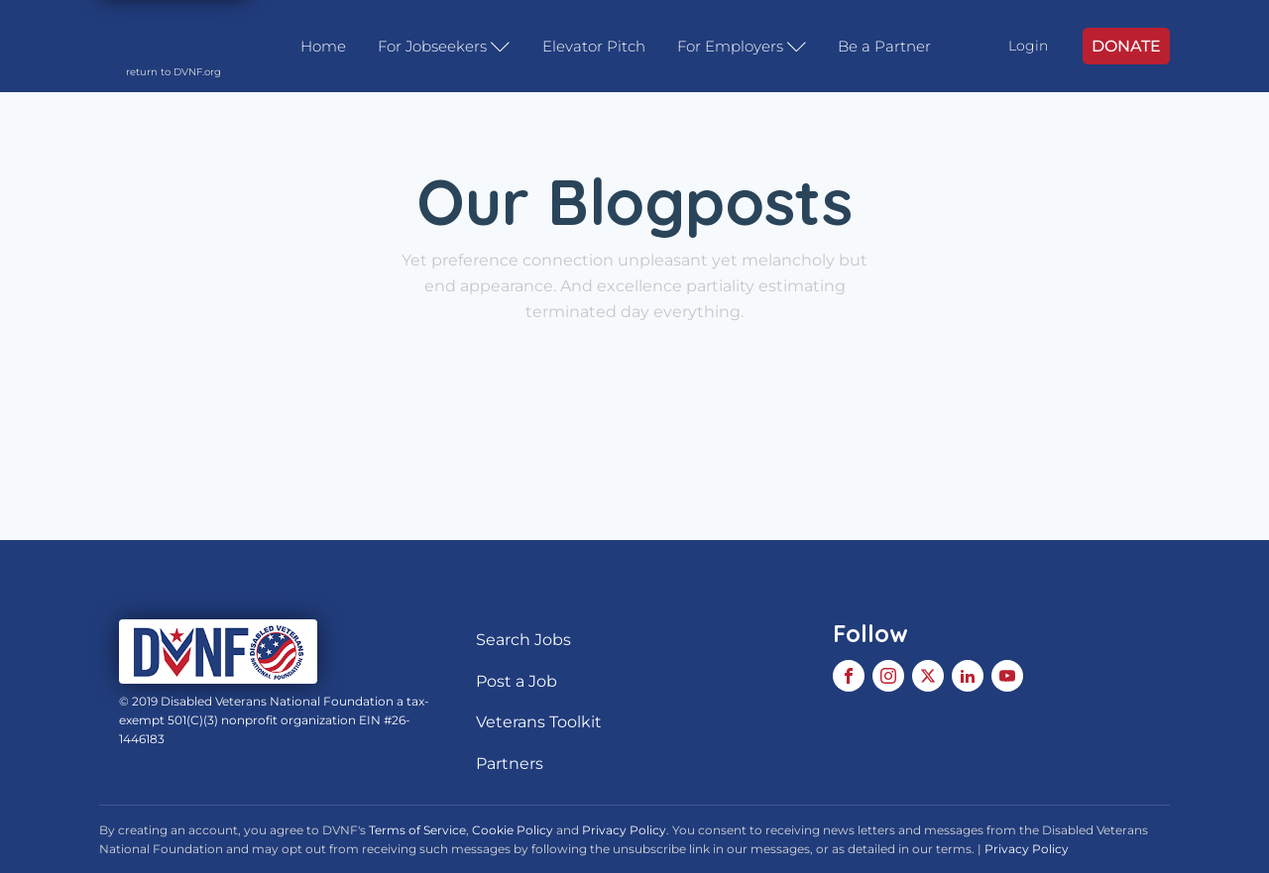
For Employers (742, 46)
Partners (509, 763)
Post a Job (516, 681)
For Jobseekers (444, 46)
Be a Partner (884, 46)
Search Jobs (523, 639)
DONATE (1126, 46)
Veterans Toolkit (539, 721)
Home (323, 46)
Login (1028, 46)
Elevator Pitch (593, 46)
